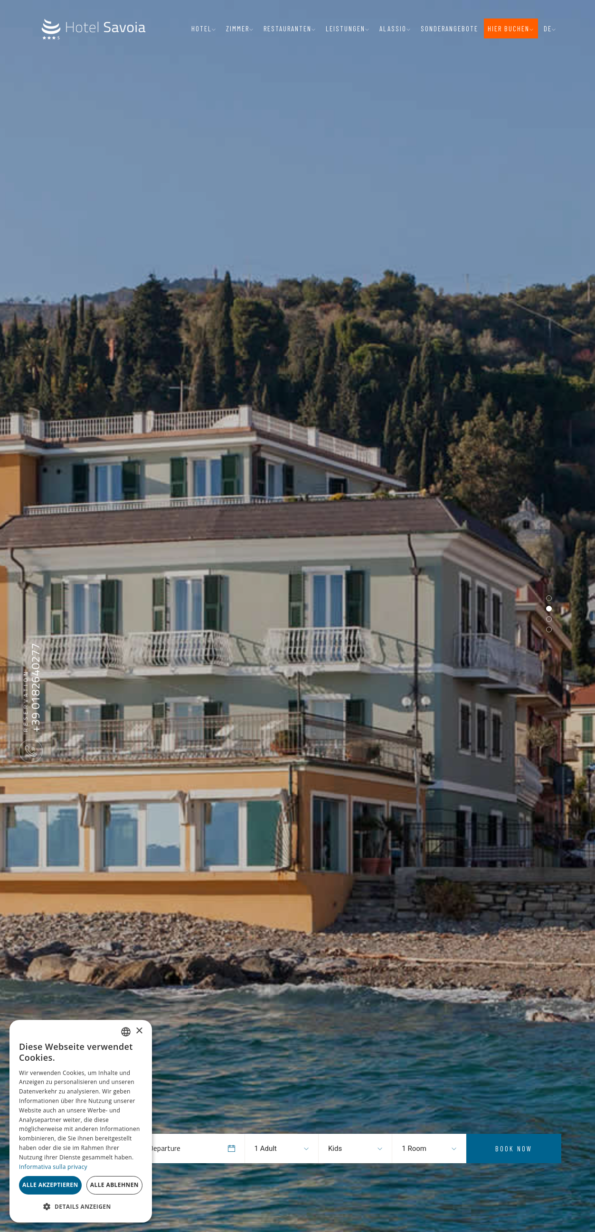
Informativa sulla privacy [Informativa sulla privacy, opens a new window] (53, 1167)
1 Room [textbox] (414, 1148)
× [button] (138, 1031)
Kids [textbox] (335, 1148)
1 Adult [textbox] (266, 1148)
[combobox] (272, 1148)
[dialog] (80, 1121)
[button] (80, 1207)
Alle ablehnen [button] (114, 1185)
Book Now (513, 1148)
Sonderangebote (449, 28)
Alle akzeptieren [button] (50, 1185)
